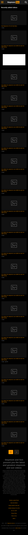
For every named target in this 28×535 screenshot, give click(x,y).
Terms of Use (14, 515)
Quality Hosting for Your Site (14, 508)
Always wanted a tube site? (14, 505)
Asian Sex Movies (14, 502)
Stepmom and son (11, 523)
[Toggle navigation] (2, 2)
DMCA (14, 518)
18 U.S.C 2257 (14, 510)
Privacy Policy (14, 513)
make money (18, 528)
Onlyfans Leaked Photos (14, 500)
